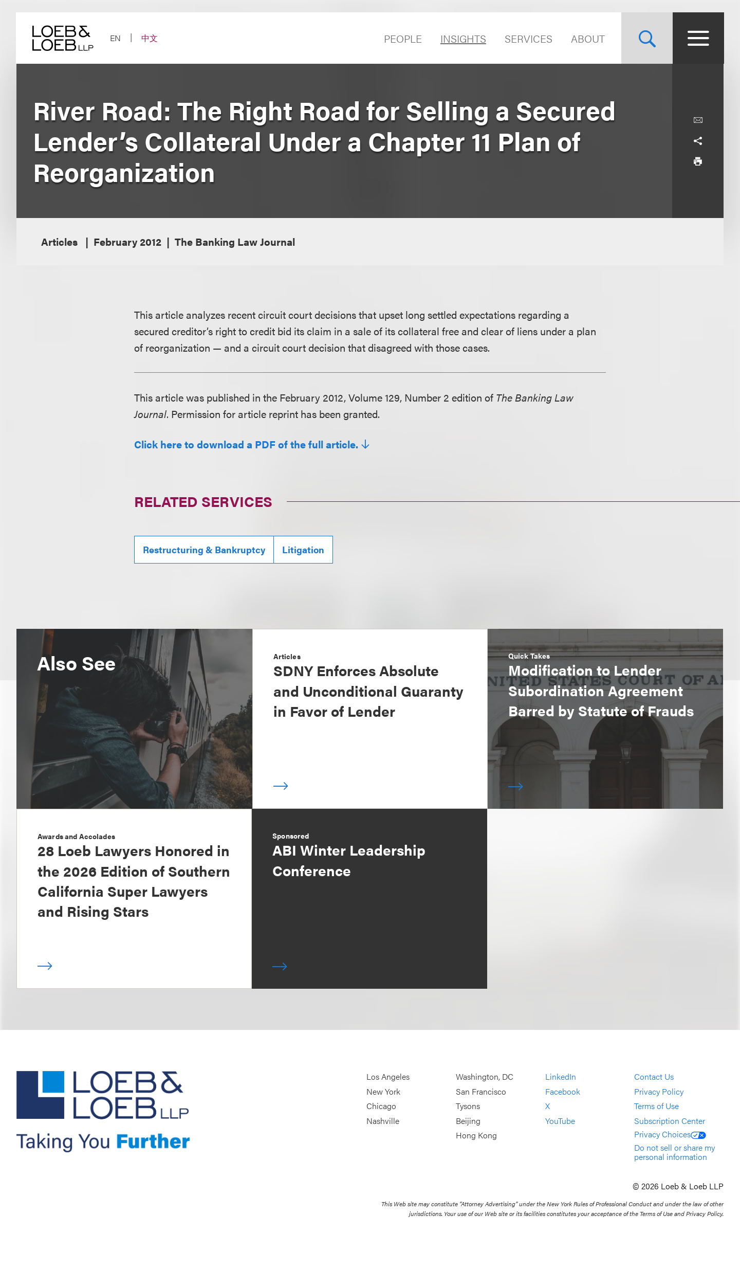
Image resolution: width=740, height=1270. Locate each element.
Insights (463, 38)
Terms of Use (656, 1106)
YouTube (560, 1121)
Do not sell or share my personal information (674, 1152)
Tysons (468, 1106)
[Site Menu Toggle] (698, 38)
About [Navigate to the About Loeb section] (587, 38)
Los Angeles (388, 1076)
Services (528, 38)
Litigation (303, 549)
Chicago (381, 1106)
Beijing (468, 1121)
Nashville (382, 1121)
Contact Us (654, 1076)
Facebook (562, 1091)
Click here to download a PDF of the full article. (246, 444)
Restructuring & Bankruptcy (204, 549)
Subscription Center (669, 1121)
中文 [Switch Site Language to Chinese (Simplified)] (150, 38)
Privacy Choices (670, 1134)
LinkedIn (560, 1076)
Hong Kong (476, 1135)
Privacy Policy (658, 1091)
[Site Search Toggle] (646, 38)
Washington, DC (484, 1076)
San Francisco (481, 1091)
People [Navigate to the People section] (402, 38)
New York (383, 1091)
